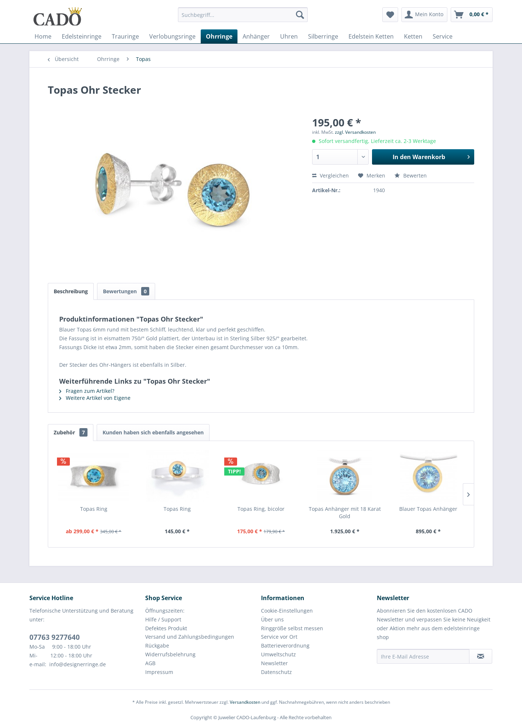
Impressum (159, 671)
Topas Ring (93, 508)
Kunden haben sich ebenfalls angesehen (153, 432)
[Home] (43, 36)
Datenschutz (276, 671)
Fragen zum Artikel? (86, 390)
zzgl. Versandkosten (355, 132)
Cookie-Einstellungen (287, 610)
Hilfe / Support (163, 619)
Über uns (272, 619)
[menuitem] (243, 18)
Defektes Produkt (166, 628)
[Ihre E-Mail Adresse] (423, 656)
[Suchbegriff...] (243, 14)
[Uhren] (289, 36)
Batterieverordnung (285, 645)
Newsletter (274, 663)
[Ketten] (413, 36)
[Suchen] (300, 14)
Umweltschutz (278, 654)
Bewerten (410, 175)
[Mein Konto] (424, 14)
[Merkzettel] (390, 14)
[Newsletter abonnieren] (480, 656)
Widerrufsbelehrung (170, 654)
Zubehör (70, 432)
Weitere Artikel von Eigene (94, 397)
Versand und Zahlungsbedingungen (189, 636)
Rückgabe (157, 645)
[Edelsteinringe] (82, 36)
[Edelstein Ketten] (371, 36)
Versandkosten (245, 702)
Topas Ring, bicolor (261, 508)
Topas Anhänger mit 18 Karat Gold (345, 512)
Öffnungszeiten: (165, 610)
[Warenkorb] (472, 14)
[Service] (443, 36)
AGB (150, 663)
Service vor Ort (279, 636)
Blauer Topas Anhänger (428, 508)
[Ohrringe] (219, 36)
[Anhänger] (256, 36)
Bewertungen (126, 291)
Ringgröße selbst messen (292, 628)
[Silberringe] (323, 36)
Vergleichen (330, 175)
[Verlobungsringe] (172, 36)
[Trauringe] (125, 36)
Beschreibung (71, 291)
